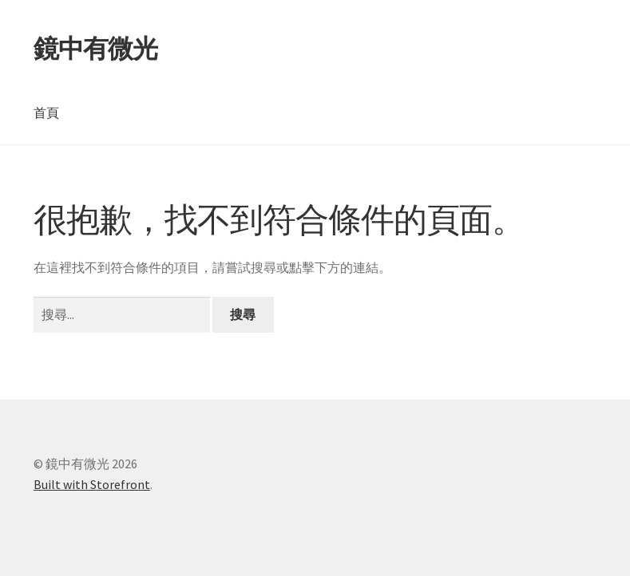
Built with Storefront (92, 484)
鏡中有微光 (95, 49)
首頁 (46, 112)
